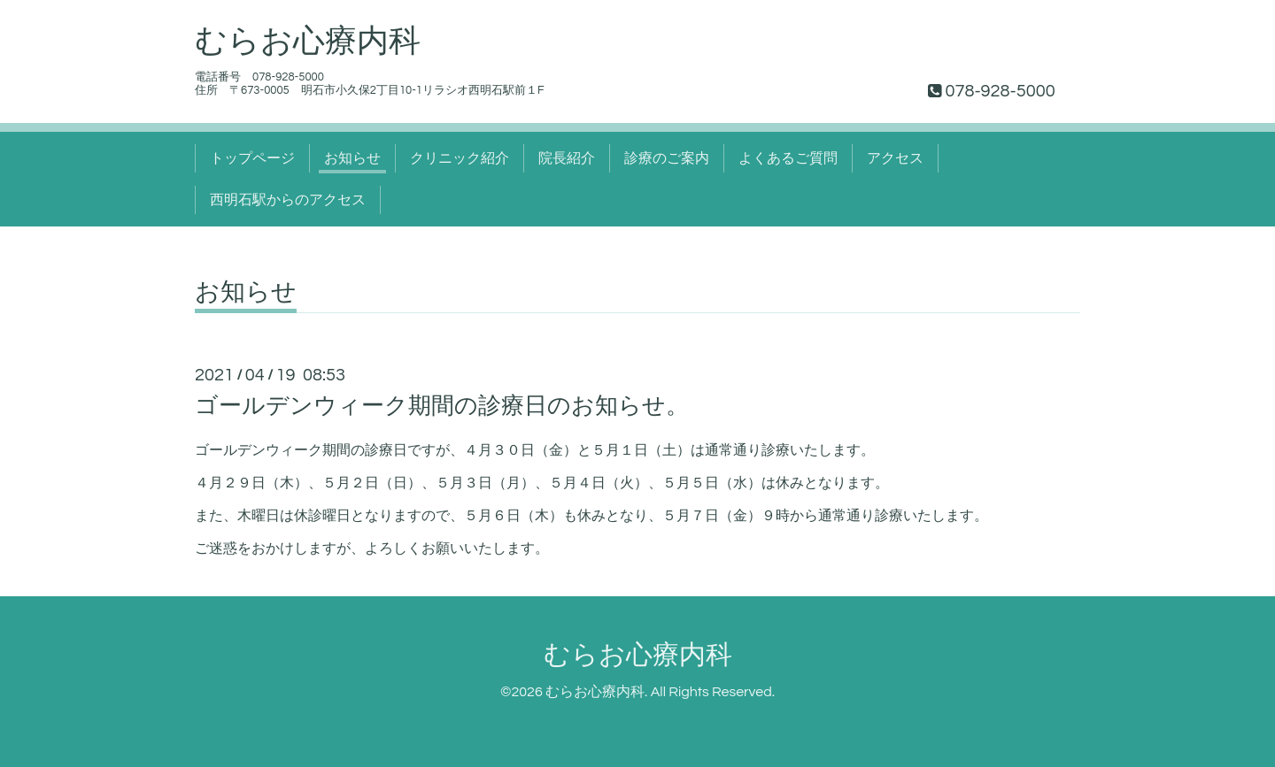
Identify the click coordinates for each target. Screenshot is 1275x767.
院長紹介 (566, 158)
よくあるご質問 (788, 158)
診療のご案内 (666, 158)
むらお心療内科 (308, 41)
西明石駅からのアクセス (288, 200)
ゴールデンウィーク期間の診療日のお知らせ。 (442, 406)
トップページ (252, 158)
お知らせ (352, 158)
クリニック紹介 (459, 158)
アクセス (895, 158)
